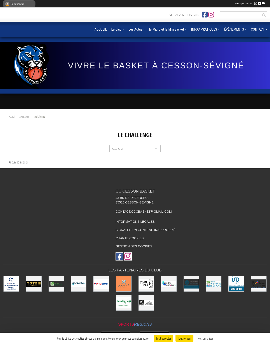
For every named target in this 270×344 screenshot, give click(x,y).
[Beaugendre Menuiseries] (191, 284)
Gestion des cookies (134, 246)
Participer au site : (250, 3)
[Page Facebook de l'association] (205, 14)
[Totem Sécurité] (34, 284)
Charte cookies (130, 238)
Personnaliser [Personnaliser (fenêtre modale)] (205, 338)
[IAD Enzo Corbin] (236, 284)
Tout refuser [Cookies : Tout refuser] (184, 338)
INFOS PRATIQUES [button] (204, 29)
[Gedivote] (79, 284)
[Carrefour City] (123, 303)
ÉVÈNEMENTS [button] (234, 29)
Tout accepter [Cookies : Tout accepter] (163, 338)
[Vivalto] (11, 284)
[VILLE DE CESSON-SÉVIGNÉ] (213, 284)
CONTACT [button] (258, 29)
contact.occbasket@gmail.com (144, 211)
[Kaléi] (258, 284)
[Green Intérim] (146, 303)
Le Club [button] (116, 29)
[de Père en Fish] (123, 284)
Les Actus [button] (135, 29)
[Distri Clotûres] (56, 284)
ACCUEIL (101, 29)
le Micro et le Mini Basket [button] (166, 29)
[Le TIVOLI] (146, 284)
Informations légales (135, 221)
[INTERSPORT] (101, 284)
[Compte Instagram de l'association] (211, 14)
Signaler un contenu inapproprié (146, 230)
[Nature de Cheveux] (169, 284)
